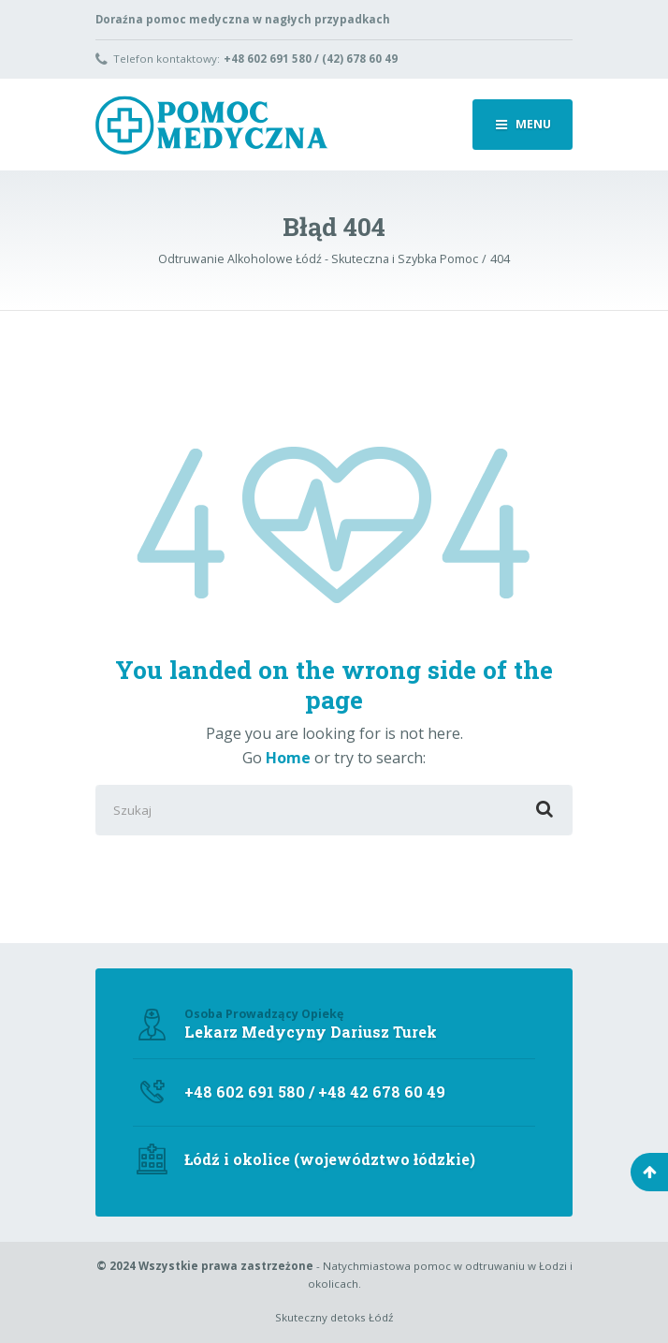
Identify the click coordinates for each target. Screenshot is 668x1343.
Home (288, 757)
